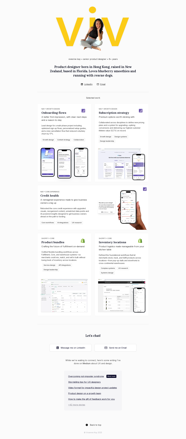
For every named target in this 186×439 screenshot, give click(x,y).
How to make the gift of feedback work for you (91, 399)
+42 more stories (76, 404)
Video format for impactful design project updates (92, 387)
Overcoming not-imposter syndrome (86, 376)
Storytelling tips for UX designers (84, 382)
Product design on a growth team (84, 393)
